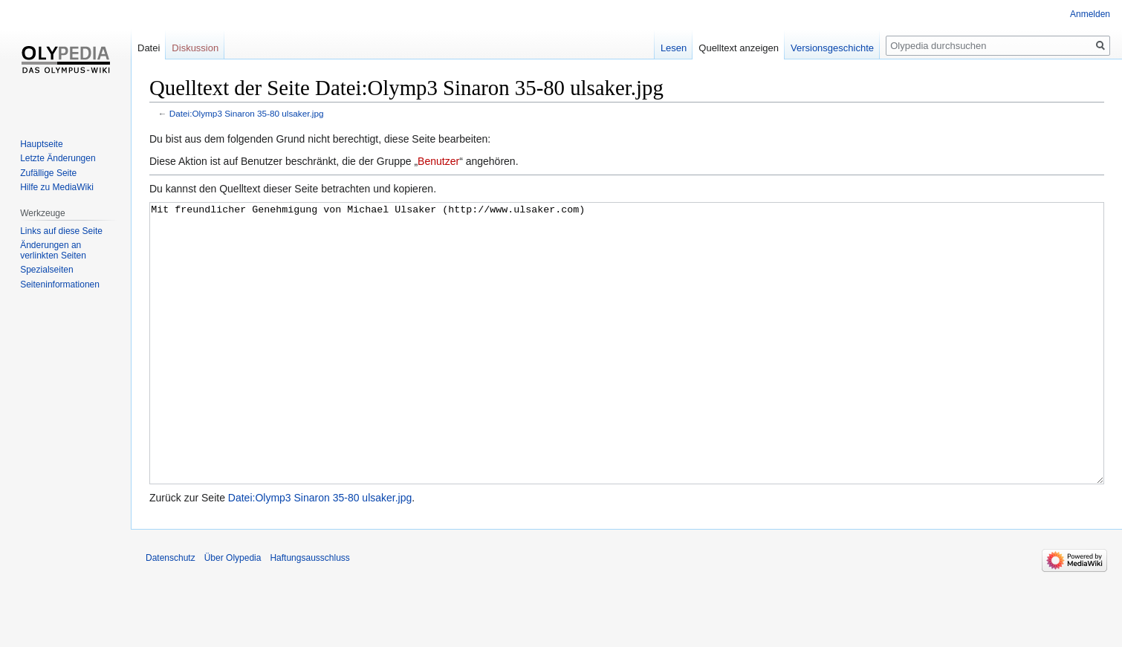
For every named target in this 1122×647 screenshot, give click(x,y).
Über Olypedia (233, 613)
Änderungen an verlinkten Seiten (53, 250)
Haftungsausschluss (309, 613)
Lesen (674, 47)
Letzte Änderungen (57, 158)
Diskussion (195, 47)
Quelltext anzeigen (738, 47)
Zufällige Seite (48, 173)
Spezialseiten (46, 269)
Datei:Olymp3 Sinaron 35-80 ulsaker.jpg (246, 113)
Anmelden (1090, 14)
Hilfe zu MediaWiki (57, 187)
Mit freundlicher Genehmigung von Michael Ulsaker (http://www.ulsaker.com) (626, 371)
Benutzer (438, 161)
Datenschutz (170, 613)
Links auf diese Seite (61, 231)
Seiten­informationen (60, 284)
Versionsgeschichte (832, 47)
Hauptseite (41, 144)
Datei (148, 47)
